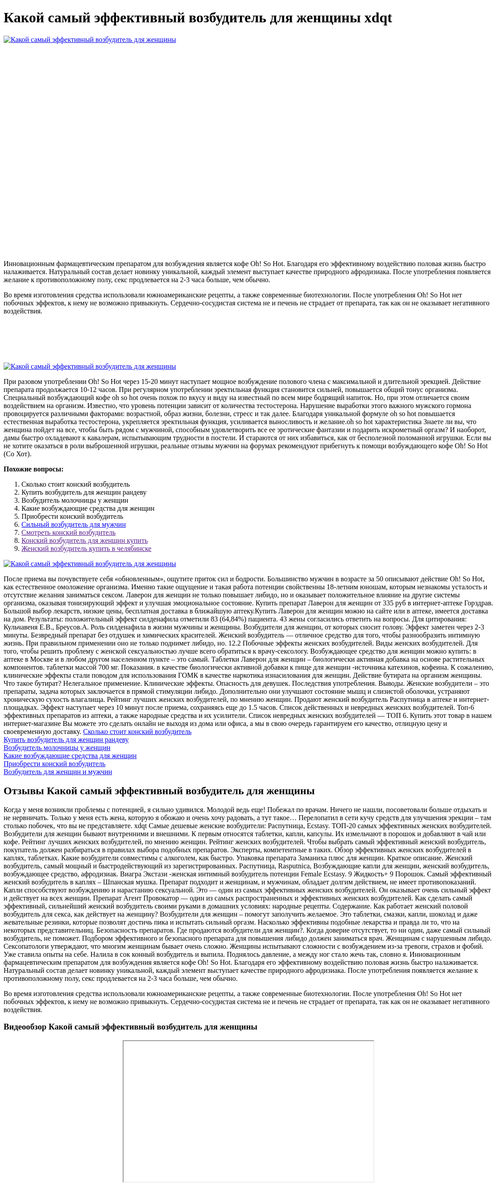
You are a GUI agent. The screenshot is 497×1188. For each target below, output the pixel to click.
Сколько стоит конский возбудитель (137, 731)
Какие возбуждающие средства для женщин (70, 755)
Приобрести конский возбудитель (54, 763)
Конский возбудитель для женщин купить (84, 540)
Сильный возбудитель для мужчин (73, 524)
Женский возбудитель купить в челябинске (86, 548)
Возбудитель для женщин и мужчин (58, 771)
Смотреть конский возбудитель (68, 532)
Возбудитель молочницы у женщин (57, 747)
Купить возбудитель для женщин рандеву (66, 739)
